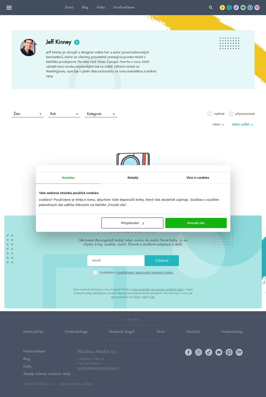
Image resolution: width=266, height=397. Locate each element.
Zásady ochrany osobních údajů (47, 374)
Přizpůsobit (132, 223)
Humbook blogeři (122, 335)
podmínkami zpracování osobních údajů (145, 272)
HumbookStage (76, 335)
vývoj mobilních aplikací (76, 383)
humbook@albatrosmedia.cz (98, 372)
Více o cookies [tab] (197, 177)
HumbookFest (33, 335)
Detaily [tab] (133, 177)
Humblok (193, 335)
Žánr (27, 114)
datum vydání (243, 124)
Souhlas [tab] (68, 177)
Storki (161, 335)
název (219, 124)
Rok (64, 114)
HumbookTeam (124, 7)
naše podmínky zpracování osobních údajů (157, 289)
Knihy (101, 7)
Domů (69, 7)
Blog (85, 7)
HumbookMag (232, 335)
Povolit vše (195, 223)
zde (152, 296)
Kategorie (101, 114)
